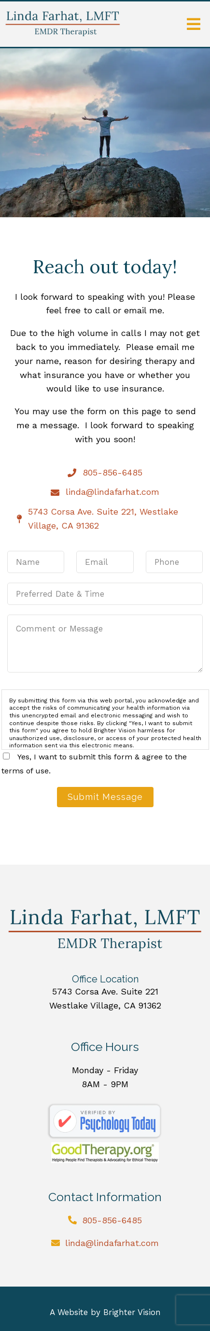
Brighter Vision (132, 1312)
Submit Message (105, 797)
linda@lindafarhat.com (112, 1243)
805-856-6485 (112, 1220)
